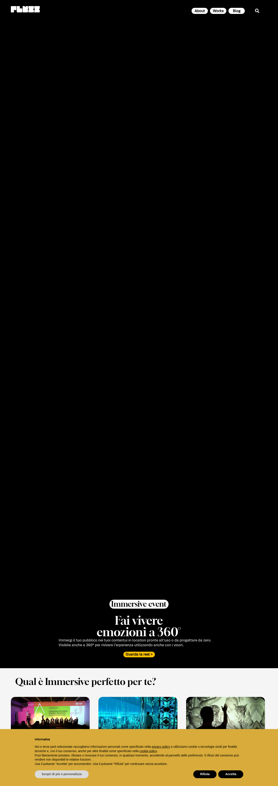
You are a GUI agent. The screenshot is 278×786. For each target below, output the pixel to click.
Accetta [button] (230, 774)
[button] (139, 609)
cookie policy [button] (148, 751)
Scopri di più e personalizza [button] (62, 774)
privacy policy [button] (161, 746)
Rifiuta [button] (205, 774)
